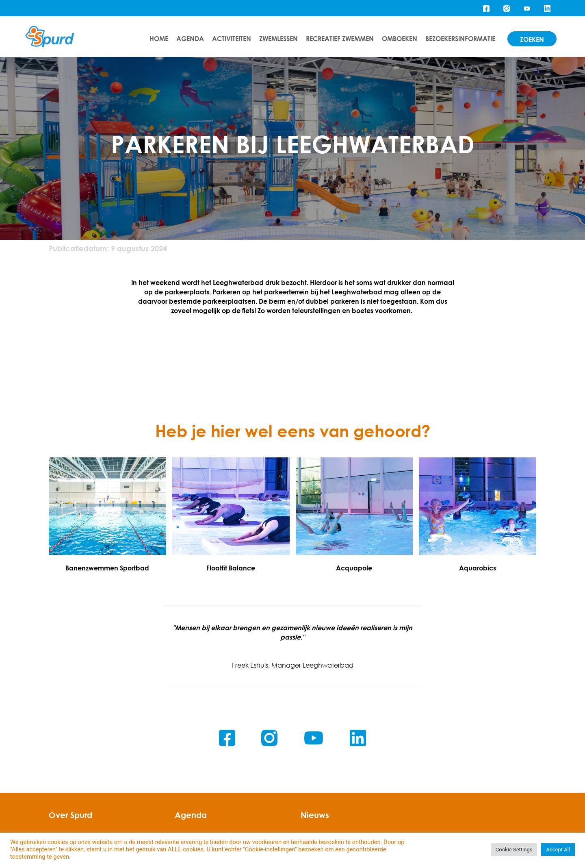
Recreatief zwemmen (340, 38)
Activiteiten (231, 38)
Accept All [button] (558, 849)
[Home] (49, 36)
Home (159, 38)
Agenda (190, 38)
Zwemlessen (278, 38)
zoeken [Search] (532, 39)
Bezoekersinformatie (460, 38)
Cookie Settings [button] (514, 849)
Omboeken (399, 38)
